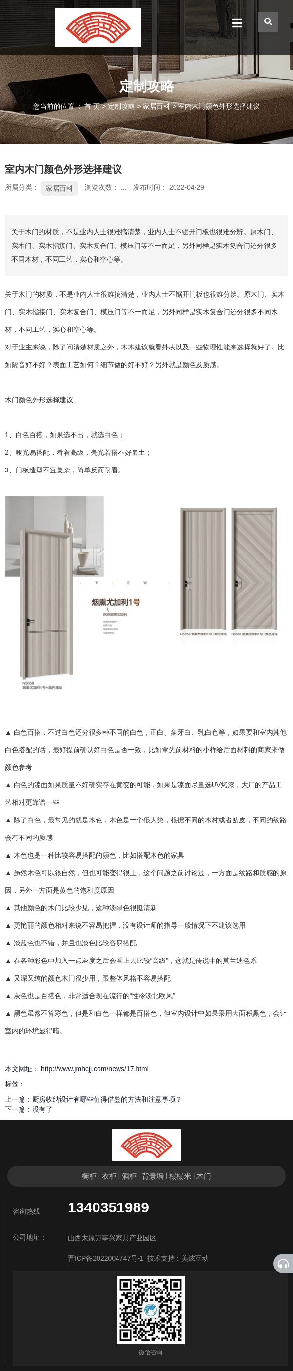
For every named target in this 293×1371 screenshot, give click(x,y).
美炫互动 (195, 1258)
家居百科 (156, 106)
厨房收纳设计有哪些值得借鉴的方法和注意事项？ (107, 1099)
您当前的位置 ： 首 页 (67, 106)
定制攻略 (121, 106)
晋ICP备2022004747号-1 (106, 1258)
